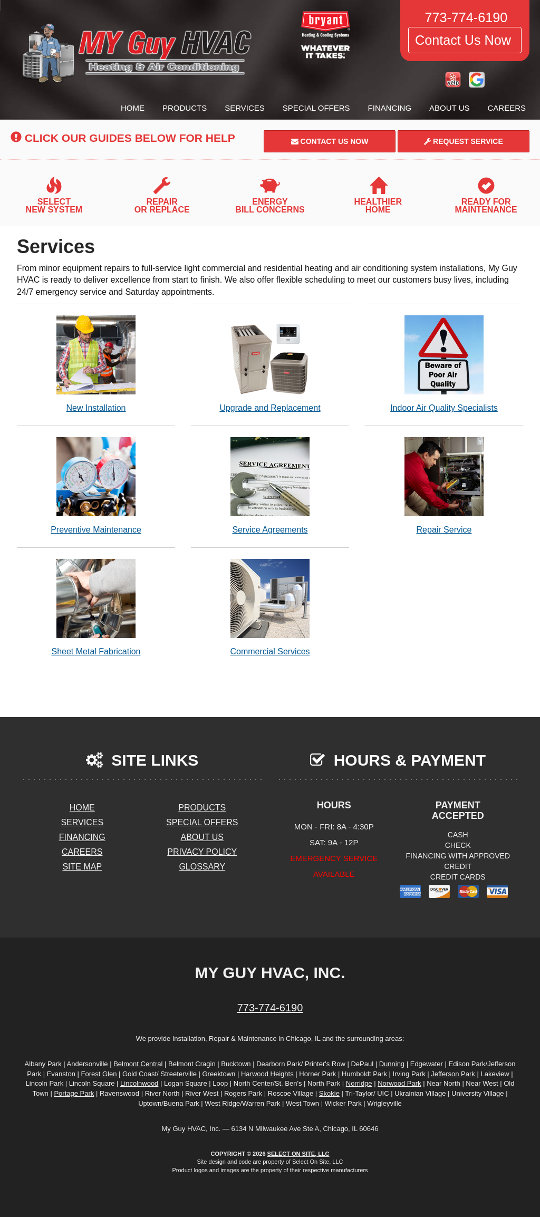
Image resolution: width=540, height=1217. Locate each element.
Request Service (463, 141)
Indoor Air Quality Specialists (444, 363)
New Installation (96, 363)
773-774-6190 (270, 1007)
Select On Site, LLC (298, 1154)
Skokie (329, 1093)
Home (132, 107)
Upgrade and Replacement (270, 363)
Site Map (82, 866)
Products (184, 107)
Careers (506, 107)
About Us (449, 107)
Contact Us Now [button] (465, 40)
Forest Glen (99, 1074)
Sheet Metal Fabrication (96, 607)
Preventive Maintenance (96, 485)
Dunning (391, 1064)
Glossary (202, 866)
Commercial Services (270, 607)
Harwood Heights (267, 1074)
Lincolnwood (139, 1083)
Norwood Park (399, 1083)
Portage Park (74, 1093)
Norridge (359, 1083)
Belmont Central (137, 1064)
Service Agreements (270, 485)
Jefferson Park (453, 1074)
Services (245, 107)
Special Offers (316, 107)
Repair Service (444, 485)
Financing (390, 107)
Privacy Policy (202, 851)
